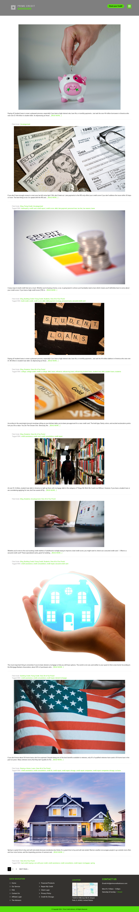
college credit (31, 371)
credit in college (41, 371)
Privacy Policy (46, 893)
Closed (119, 891)
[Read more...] (56, 115)
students (118, 371)
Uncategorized (25, 124)
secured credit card (78, 300)
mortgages (86, 862)
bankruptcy (25, 208)
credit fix (49, 770)
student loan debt (99, 371)
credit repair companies (84, 770)
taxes (93, 208)
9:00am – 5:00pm (114, 888)
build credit (25, 300)
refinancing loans (68, 371)
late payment (62, 208)
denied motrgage (61, 677)
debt (56, 208)
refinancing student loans (83, 371)
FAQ (13, 889)
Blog (21, 206)
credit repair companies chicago (103, 770)
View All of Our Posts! (57, 298)
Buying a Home (25, 768)
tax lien (80, 208)
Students (47, 298)
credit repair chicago (69, 770)
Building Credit (29, 298)
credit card (32, 208)
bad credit (24, 862)
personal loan (72, 208)
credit (31, 300)
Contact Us (16, 893)
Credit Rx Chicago (47, 896)
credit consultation (47, 436)
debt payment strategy (53, 300)
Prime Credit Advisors (24, 7)
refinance (59, 371)
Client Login (45, 889)
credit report (41, 208)
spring (93, 862)
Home (14, 883)
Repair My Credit (47, 886)
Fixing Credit (28, 206)
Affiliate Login (17, 896)
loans (53, 371)
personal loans (67, 300)
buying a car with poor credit (38, 862)
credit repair (59, 436)
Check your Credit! (115, 6)
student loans (109, 371)
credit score (50, 208)
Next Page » (23, 868)
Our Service (16, 886)
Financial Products (48, 883)
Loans (33, 768)
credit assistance (27, 436)
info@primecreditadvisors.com (117, 883)
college (23, 371)
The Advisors (16, 900)
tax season (87, 208)
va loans (118, 770)
